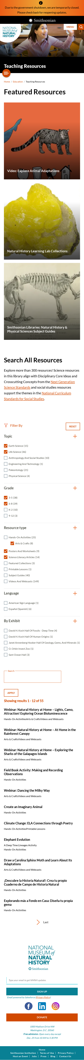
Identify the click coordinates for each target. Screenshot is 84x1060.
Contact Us (65, 1056)
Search (81, 27)
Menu (70, 26)
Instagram (55, 1006)
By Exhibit (12, 621)
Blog (52, 1056)
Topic (8, 436)
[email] (42, 980)
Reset (73, 426)
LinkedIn (42, 1006)
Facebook (29, 1006)
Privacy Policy (43, 997)
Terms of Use (47, 1053)
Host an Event (20, 1056)
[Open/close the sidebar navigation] (6, 73)
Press (44, 1056)
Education (18, 81)
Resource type (15, 528)
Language (11, 593)
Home (7, 81)
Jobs (34, 1056)
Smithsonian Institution (23, 1053)
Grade (9, 488)
